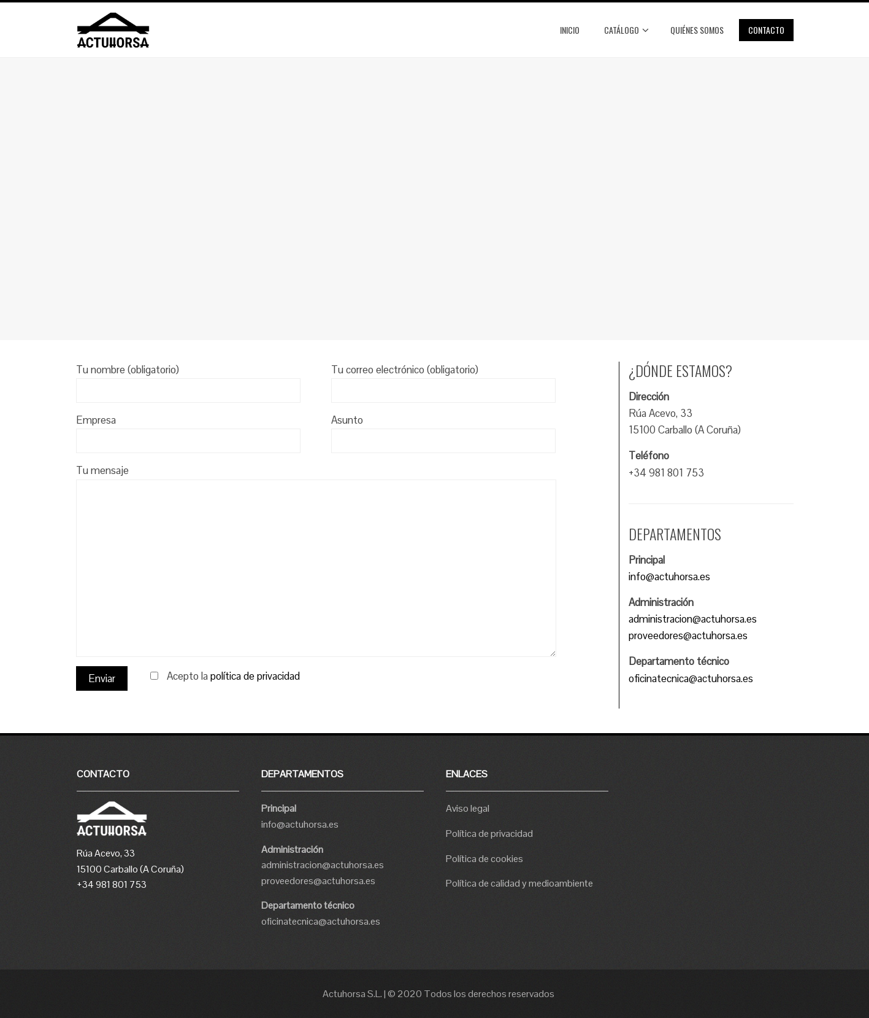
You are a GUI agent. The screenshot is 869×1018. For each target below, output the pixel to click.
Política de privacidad (489, 833)
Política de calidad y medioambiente (519, 883)
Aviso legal (467, 808)
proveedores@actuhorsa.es (688, 635)
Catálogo (626, 30)
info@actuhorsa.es (669, 576)
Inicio (570, 29)
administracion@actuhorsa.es (693, 619)
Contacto (766, 29)
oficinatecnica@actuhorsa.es (691, 678)
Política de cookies (484, 858)
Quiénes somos (697, 29)
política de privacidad (255, 676)
